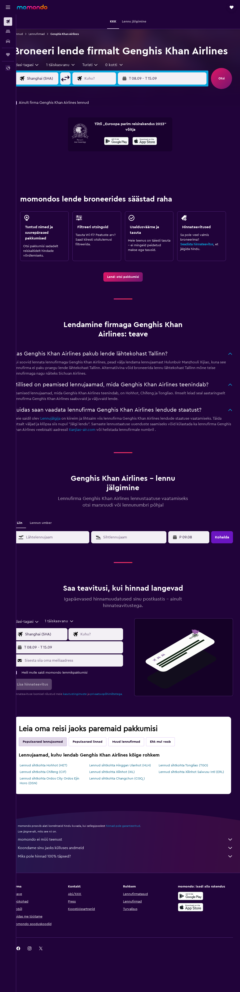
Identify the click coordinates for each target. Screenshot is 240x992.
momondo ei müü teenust (130, 861)
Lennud (28, 34)
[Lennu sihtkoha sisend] (110, 91)
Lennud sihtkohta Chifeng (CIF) (53, 789)
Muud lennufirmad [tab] (136, 759)
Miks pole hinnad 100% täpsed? (130, 878)
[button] (8, 7)
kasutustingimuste (85, 707)
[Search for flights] (8, 21)
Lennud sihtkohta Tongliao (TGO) (187, 782)
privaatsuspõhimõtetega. (39, 711)
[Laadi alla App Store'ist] (150, 155)
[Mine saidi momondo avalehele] (32, 7)
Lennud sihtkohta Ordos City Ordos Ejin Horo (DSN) (59, 803)
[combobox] (36, 78)
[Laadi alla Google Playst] (121, 155)
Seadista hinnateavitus (199, 257)
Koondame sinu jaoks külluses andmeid (130, 870)
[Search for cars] (8, 41)
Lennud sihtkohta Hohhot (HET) (53, 782)
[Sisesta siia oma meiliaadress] (80, 673)
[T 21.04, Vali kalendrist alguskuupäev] (188, 550)
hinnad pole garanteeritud (133, 848)
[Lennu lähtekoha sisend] (55, 91)
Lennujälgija (60, 431)
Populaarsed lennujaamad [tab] (53, 759)
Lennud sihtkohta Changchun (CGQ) (123, 800)
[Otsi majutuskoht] (8, 31)
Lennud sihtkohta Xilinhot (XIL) (118, 789)
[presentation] (150, 154)
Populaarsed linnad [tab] (97, 759)
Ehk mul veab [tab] (170, 759)
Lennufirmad (47, 34)
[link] (128, 290)
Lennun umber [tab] (51, 536)
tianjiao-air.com (107, 443)
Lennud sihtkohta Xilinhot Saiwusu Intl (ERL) (190, 792)
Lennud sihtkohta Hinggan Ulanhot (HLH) (127, 782)
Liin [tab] (29, 536)
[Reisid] (8, 54)
